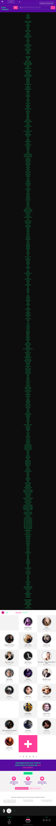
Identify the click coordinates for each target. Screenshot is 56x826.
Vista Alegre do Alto (28, 593)
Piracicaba (28, 421)
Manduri (28, 334)
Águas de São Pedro (28, 64)
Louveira (28, 324)
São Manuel (28, 529)
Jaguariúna (28, 301)
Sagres (28, 477)
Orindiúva (28, 378)
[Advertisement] (9, 622)
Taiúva (28, 557)
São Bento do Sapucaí (28, 512)
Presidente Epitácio (28, 446)
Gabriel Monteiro (28, 223)
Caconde (28, 146)
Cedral (28, 170)
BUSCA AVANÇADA (4, 8)
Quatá (28, 452)
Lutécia (28, 330)
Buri (28, 138)
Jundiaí (28, 311)
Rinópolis (28, 467)
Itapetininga (28, 274)
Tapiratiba (28, 559)
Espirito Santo (28, 31)
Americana (28, 73)
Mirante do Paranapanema (28, 348)
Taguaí (28, 555)
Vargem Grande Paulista (28, 587)
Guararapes (28, 237)
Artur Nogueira (28, 96)
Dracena (28, 202)
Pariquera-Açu (28, 396)
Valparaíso (28, 584)
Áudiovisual (28, 602)
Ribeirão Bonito (28, 460)
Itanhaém (28, 272)
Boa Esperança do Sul (28, 126)
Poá (28, 431)
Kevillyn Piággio (28, 645)
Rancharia (28, 456)
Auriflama (28, 100)
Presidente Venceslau (28, 449)
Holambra (28, 247)
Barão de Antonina (28, 108)
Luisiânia (28, 327)
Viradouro (28, 592)
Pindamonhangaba (28, 414)
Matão (28, 340)
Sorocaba (28, 548)
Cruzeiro (28, 190)
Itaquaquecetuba (28, 284)
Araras (28, 92)
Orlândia (28, 379)
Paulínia (28, 399)
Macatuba (28, 331)
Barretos (28, 112)
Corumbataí (28, 184)
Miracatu (28, 346)
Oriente (28, 376)
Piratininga (28, 428)
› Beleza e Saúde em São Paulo (47, 800)
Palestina (28, 386)
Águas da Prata (28, 61)
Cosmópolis (28, 185)
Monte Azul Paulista (28, 360)
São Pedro (28, 533)
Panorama (28, 389)
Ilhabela (28, 261)
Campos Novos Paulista (28, 156)
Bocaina (28, 127)
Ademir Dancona (28, 662)
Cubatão (28, 191)
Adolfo (28, 58)
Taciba (28, 554)
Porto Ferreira (27, 437)
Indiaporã (28, 263)
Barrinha (28, 113)
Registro (27, 458)
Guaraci (28, 234)
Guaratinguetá (28, 239)
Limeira (28, 319)
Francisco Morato (28, 220)
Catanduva (28, 169)
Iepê (28, 255)
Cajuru (28, 152)
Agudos (28, 65)
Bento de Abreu (28, 120)
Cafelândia (28, 147)
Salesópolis (28, 479)
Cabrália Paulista (28, 141)
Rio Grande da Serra (28, 471)
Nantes (28, 367)
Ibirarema (28, 252)
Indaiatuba (28, 262)
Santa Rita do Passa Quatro (28, 498)
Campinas (28, 153)
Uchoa (28, 578)
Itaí (28, 269)
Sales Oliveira (28, 478)
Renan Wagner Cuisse (9, 662)
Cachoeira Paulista (28, 145)
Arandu (28, 90)
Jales (28, 302)
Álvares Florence (28, 70)
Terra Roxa (28, 569)
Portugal (27, 15)
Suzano (28, 550)
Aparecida (28, 83)
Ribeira (28, 459)
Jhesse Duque (28, 730)
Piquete (28, 418)
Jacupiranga (28, 300)
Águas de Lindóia (28, 62)
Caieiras (28, 148)
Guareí (28, 240)
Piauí (28, 42)
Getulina (28, 227)
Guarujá (28, 242)
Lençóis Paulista (28, 318)
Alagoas (28, 24)
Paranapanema (28, 394)
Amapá (28, 27)
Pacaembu (28, 385)
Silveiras (28, 545)
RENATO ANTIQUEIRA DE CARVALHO (9, 730)
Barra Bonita (28, 111)
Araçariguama (28, 86)
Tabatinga (28, 551)
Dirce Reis (28, 196)
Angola (28, 16)
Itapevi (28, 276)
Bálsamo (28, 106)
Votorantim (28, 595)
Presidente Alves (28, 444)
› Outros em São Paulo (46, 801)
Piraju (28, 422)
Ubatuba (28, 577)
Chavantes (28, 175)
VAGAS (9, 820)
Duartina (28, 203)
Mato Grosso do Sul (28, 36)
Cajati (28, 150)
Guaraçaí (28, 233)
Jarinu (28, 305)
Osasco (28, 380)
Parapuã (28, 395)
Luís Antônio (28, 326)
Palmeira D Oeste (28, 388)
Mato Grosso (28, 37)
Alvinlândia (28, 72)
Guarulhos (28, 244)
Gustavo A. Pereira (46, 696)
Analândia (28, 78)
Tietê (28, 570)
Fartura (28, 214)
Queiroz (28, 453)
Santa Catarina (28, 50)
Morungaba (28, 364)
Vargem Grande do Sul (28, 586)
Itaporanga (28, 281)
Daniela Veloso (9, 747)
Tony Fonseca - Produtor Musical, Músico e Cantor (46, 662)
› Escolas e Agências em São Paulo (9, 801)
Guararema (28, 238)
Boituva (28, 129)
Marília (28, 338)
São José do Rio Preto (28, 524)
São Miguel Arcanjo (27, 530)
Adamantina (28, 57)
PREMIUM (18, 612)
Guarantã (28, 235)
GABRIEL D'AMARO (28, 628)
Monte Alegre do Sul (28, 357)
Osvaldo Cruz (28, 381)
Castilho (28, 168)
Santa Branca (28, 488)
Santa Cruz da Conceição (28, 489)
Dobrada (27, 198)
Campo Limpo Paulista (28, 154)
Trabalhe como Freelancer (34, 788)
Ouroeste (28, 383)
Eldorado (28, 205)
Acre (28, 23)
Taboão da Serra (28, 552)
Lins (28, 322)
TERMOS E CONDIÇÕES (28, 821)
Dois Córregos (28, 199)
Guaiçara (28, 228)
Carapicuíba (28, 164)
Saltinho (28, 480)
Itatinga (28, 289)
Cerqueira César (28, 171)
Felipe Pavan (28, 696)
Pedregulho (28, 402)
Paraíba (28, 39)
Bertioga (27, 122)
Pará (28, 38)
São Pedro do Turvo (28, 534)
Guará (28, 232)
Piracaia (28, 420)
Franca (28, 219)
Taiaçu (28, 556)
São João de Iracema (28, 519)
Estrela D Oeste (28, 213)
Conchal (28, 178)
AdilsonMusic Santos (46, 679)
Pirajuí (28, 423)
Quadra (28, 451)
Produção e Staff (28, 607)
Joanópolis (28, 308)
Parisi (28, 397)
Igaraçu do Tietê (28, 256)
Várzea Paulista (28, 588)
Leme (28, 317)
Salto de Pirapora (28, 482)
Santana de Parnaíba (28, 501)
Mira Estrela (28, 345)
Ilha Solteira (28, 260)
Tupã (28, 576)
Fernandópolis (28, 216)
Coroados (28, 182)
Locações (28, 605)
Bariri (28, 110)
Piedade (28, 411)
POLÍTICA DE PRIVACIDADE (28, 820)
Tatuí (28, 565)
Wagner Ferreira (46, 713)
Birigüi (28, 124)
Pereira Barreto (28, 407)
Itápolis (28, 280)
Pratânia (28, 443)
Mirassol (28, 350)
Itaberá (28, 268)
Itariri (28, 287)
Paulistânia (28, 400)
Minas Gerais (28, 35)
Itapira (28, 277)
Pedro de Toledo (28, 404)
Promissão (28, 450)
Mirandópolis (28, 347)
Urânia (28, 579)
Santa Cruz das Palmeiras (28, 491)
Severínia (28, 544)
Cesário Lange (28, 174)
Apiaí (28, 85)
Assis (28, 98)
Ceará (28, 29)
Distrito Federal (28, 30)
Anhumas (28, 82)
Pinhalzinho (28, 416)
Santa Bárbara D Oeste (28, 487)
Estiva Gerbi (28, 212)
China (28, 18)
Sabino (28, 475)
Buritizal (28, 140)
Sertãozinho (28, 543)
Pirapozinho (28, 425)
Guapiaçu (28, 231)
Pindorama (28, 415)
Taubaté (28, 566)
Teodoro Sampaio (28, 568)
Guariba (28, 241)
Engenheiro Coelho (28, 209)
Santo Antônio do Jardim (27, 508)
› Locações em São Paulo (28, 801)
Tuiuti (28, 574)
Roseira (28, 473)
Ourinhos (28, 382)
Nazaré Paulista (28, 368)
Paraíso (28, 393)
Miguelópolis (28, 343)
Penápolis (28, 406)
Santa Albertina (28, 486)
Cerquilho (28, 173)
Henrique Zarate (46, 645)
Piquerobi (28, 417)
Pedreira (28, 403)
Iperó (28, 265)
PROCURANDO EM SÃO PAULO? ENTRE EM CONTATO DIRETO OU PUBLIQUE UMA (28, 765)
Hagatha (46, 628)
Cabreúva (28, 142)
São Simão (28, 537)
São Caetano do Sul (28, 514)
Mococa (28, 351)
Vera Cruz (28, 590)
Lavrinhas (28, 316)
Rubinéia (27, 474)
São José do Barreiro (28, 522)
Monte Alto (28, 358)
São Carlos (28, 515)
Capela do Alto (28, 161)
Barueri (28, 114)
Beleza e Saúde (28, 603)
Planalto (28, 430)
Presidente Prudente (28, 447)
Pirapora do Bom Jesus (28, 424)
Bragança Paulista (28, 134)
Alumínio (28, 69)
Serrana (28, 542)
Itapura (28, 283)
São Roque (28, 535)
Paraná (28, 43)
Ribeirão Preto (28, 465)
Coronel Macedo (28, 183)
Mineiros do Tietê (28, 344)
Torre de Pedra (28, 571)
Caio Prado (46, 730)
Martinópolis (28, 339)
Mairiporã (28, 333)
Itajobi (28, 270)
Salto (28, 481)
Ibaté (28, 251)
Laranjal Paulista (28, 315)
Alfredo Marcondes (27, 68)
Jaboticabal (28, 297)
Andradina (28, 79)
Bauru (28, 118)
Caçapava (28, 143)
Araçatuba (28, 87)
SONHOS (9, 823)
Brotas (28, 136)
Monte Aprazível (28, 359)
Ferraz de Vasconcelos (28, 217)
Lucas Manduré (28, 713)
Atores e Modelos (28, 600)
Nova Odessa (28, 372)
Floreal (28, 218)
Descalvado (28, 193)
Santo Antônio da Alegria (28, 505)
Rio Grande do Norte (28, 45)
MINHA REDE (9, 822)
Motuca (28, 365)
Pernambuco (28, 41)
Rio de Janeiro (28, 44)
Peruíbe (28, 409)
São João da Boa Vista (28, 517)
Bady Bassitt (28, 105)
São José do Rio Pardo (28, 523)
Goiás (28, 32)
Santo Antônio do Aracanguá (28, 507)
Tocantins (28, 53)
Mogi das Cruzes (28, 352)
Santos (28, 510)
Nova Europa (28, 371)
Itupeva (28, 295)
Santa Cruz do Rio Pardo (28, 492)
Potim (28, 438)
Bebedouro (28, 119)
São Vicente (28, 538)
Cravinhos (28, 188)
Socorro (28, 547)
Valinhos (28, 583)
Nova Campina (28, 369)
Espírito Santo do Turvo (28, 211)
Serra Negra (28, 541)
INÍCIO (9, 819)
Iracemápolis (28, 267)
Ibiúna (28, 254)
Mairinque (28, 332)
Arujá (28, 97)
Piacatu (28, 410)
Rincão (28, 466)
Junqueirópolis (28, 312)
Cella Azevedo (9, 679)
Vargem (28, 585)
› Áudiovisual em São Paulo (28, 800)
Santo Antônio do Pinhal (28, 509)
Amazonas (28, 25)
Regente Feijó (28, 457)
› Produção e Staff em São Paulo (9, 802)
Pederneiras (28, 401)
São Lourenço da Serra (28, 527)
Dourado (28, 200)
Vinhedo (28, 591)
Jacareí (28, 298)
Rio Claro (28, 468)
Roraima (27, 47)
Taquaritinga (28, 562)
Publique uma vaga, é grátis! (22, 788)
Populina (28, 435)
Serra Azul (28, 540)
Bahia (28, 28)
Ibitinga (28, 253)
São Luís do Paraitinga (28, 528)
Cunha (28, 192)
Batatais (28, 117)
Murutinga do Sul (28, 366)
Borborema (28, 132)
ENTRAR (11, 1)
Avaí (28, 101)
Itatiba (28, 288)
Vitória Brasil (28, 594)
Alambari (28, 66)
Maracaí (28, 336)
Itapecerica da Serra (28, 273)
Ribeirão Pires (28, 464)
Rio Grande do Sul (28, 49)
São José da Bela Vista (28, 521)
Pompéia (28, 432)
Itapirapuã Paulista (28, 279)
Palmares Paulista (28, 387)
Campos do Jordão (28, 155)
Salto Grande (28, 484)
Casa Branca (28, 167)
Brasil (28, 14)
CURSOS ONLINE (9, 821)
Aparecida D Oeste (28, 84)
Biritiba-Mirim (28, 125)
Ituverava (28, 296)
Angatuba (28, 80)
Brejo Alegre (28, 135)
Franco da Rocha (28, 221)
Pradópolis (28, 441)
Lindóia (28, 320)
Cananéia (28, 157)
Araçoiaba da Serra (28, 89)
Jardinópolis (28, 304)
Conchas (28, 179)
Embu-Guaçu (28, 207)
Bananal (28, 107)
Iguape (28, 258)
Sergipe (28, 51)
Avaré (28, 104)
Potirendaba (28, 439)
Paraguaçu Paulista (28, 390)
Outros (28, 606)
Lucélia (28, 325)
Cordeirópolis (28, 181)
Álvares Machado (28, 71)
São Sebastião (28, 536)
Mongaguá (28, 355)
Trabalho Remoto (28, 22)
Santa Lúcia (28, 496)
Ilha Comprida (27, 259)
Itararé (28, 286)
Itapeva (28, 275)
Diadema (28, 195)
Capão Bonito (28, 160)
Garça (28, 224)
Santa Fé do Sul (28, 493)
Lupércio (28, 329)
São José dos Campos (28, 526)
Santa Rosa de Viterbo (28, 499)
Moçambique (28, 17)
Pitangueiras (28, 429)
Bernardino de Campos (28, 121)
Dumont (28, 204)
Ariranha (27, 94)
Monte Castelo (28, 361)
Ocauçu (28, 374)
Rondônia (28, 46)
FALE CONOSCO (28, 822)
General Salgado (28, 226)
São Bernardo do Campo (28, 513)
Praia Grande (28, 442)
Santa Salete (28, 500)
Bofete (28, 128)
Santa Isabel (28, 495)
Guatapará (28, 245)
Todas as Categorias (28, 599)
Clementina (28, 176)
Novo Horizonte (28, 373)
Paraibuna (28, 392)
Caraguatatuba (28, 163)
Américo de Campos (28, 76)
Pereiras (28, 408)
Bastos (28, 115)
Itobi (28, 293)
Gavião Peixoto (28, 225)
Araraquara (28, 91)
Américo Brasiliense (28, 75)
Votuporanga (28, 597)
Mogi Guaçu (28, 353)
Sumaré (28, 549)
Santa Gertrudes (28, 494)
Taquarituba (28, 563)
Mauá (28, 341)
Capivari (28, 162)
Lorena (28, 323)
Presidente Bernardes (28, 445)
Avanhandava (28, 103)
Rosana (28, 472)
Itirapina (28, 290)
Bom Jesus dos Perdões (28, 131)
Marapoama (28, 337)
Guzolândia (28, 246)
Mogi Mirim (28, 354)
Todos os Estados (28, 21)
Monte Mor (28, 362)
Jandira (28, 303)
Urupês (28, 580)
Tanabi (28, 558)
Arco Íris (28, 93)
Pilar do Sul (28, 413)
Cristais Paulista (28, 189)
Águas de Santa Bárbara (28, 63)
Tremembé (28, 572)
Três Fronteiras (28, 573)
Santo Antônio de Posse (28, 506)
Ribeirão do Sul (28, 463)
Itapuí (28, 282)
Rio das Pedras (28, 470)
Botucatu (28, 133)
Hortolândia (28, 248)
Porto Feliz (28, 436)
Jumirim (28, 310)
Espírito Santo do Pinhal (28, 210)
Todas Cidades (28, 56)
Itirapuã (28, 291)
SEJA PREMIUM (28, 819)
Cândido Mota (28, 159)
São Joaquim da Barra (28, 520)
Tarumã (28, 564)
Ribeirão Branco (28, 461)
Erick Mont (28, 679)
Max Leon (9, 696)
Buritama (28, 139)
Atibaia (28, 99)
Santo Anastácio (28, 502)
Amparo (28, 77)
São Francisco (28, 516)
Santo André (28, 503)
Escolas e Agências (28, 604)
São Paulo (28, 52)
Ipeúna (28, 266)
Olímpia (28, 375)
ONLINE (25, 612)
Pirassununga (28, 427)
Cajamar (27, 149)
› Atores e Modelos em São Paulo (9, 800)
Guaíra (28, 230)
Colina (28, 177)
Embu (28, 206)
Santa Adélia (28, 485)
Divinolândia (28, 197)
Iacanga (28, 249)
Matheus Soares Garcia (9, 645)
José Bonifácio (28, 309)
